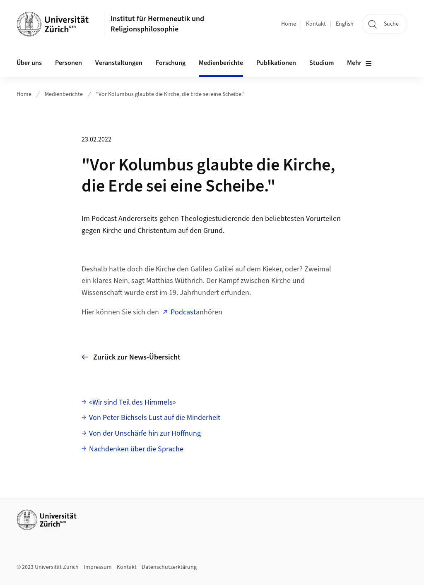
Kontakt (316, 24)
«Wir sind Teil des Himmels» (132, 402)
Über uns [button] (29, 62)
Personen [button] (68, 62)
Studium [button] (321, 62)
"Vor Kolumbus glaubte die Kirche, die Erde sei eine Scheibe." (170, 94)
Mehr (359, 63)
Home (288, 24)
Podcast (183, 312)
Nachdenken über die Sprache (136, 449)
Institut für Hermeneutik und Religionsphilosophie (157, 24)
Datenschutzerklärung (169, 567)
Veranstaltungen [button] (118, 62)
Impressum (98, 567)
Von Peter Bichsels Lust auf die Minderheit (154, 417)
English (345, 24)
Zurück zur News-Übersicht (131, 357)
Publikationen (276, 62)
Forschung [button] (171, 62)
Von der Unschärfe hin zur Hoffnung (145, 433)
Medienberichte (221, 62)
